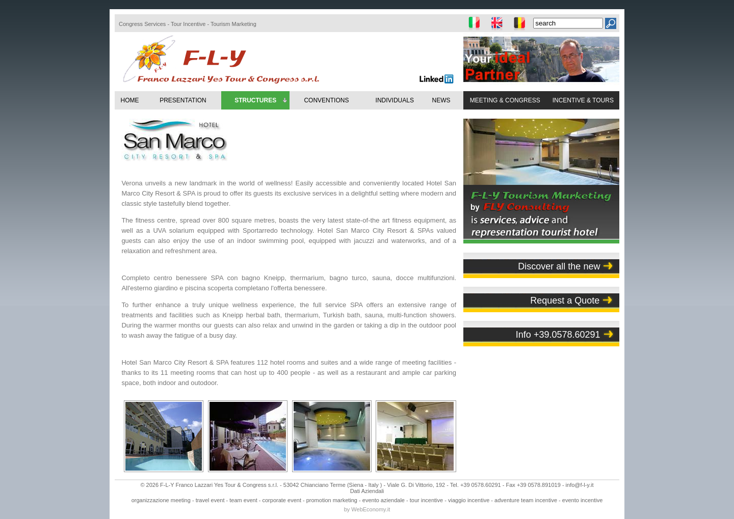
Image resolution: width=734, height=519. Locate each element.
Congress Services (142, 24)
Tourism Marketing (233, 24)
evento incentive (582, 500)
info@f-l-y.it (580, 485)
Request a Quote (564, 300)
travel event (210, 500)
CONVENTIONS (326, 100)
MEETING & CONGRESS (505, 100)
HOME (129, 100)
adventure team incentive (525, 500)
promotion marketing (331, 500)
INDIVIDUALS (395, 100)
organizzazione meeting (161, 500)
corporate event (282, 500)
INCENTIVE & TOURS (583, 100)
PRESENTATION (183, 100)
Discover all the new (559, 266)
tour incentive (426, 500)
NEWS (441, 100)
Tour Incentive (188, 24)
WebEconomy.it (370, 509)
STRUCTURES (261, 101)
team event (243, 500)
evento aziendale (383, 500)
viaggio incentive (468, 500)
